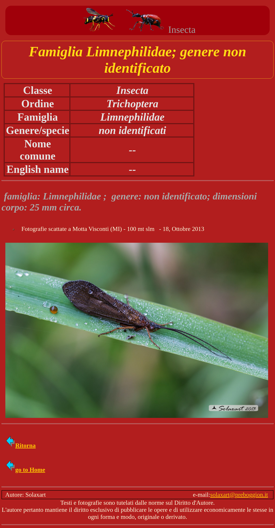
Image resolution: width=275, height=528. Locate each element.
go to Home (25, 469)
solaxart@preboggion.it (239, 494)
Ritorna (20, 445)
